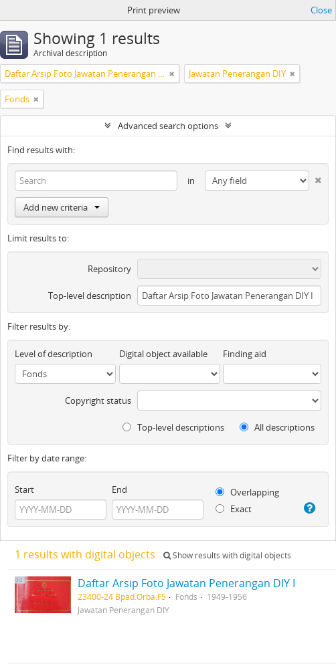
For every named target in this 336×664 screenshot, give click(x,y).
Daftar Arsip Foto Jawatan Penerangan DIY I (186, 583)
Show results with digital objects (227, 555)
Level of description (53, 354)
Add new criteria (61, 207)
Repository (109, 269)
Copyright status (98, 401)
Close (321, 10)
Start (24, 489)
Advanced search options (168, 126)
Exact (234, 509)
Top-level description (89, 296)
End (119, 489)
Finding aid (244, 354)
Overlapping (247, 492)
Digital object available (163, 354)
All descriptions (277, 427)
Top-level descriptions (173, 427)
